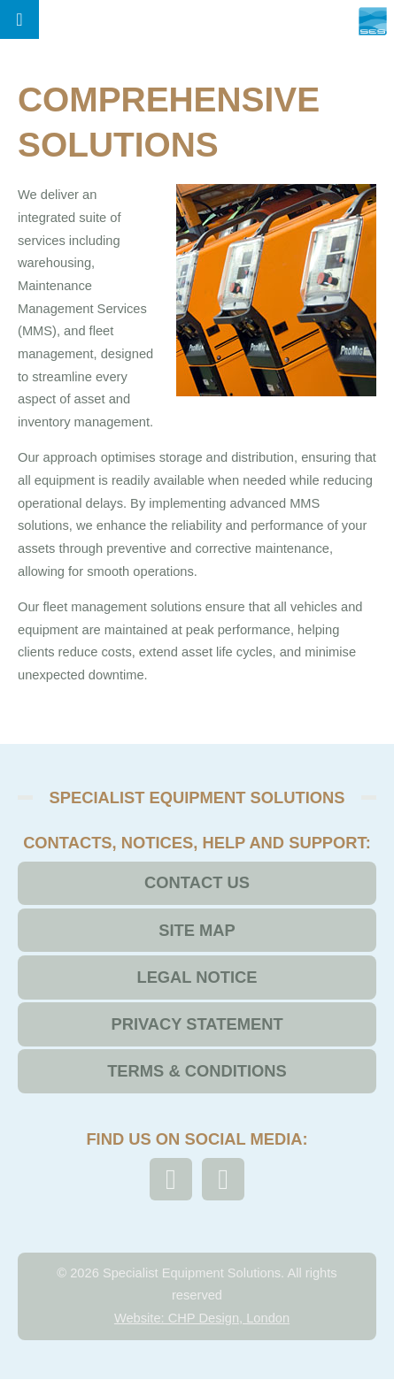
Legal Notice (196, 977)
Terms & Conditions (197, 1071)
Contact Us (197, 882)
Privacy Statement (196, 1024)
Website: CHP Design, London (202, 1318)
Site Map (197, 930)
